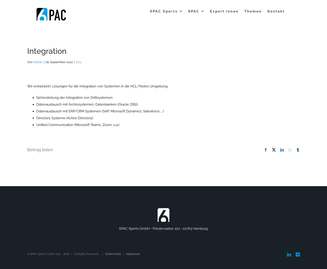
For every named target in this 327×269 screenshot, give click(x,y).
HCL (79, 62)
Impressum (133, 254)
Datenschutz (113, 254)
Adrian (37, 62)
